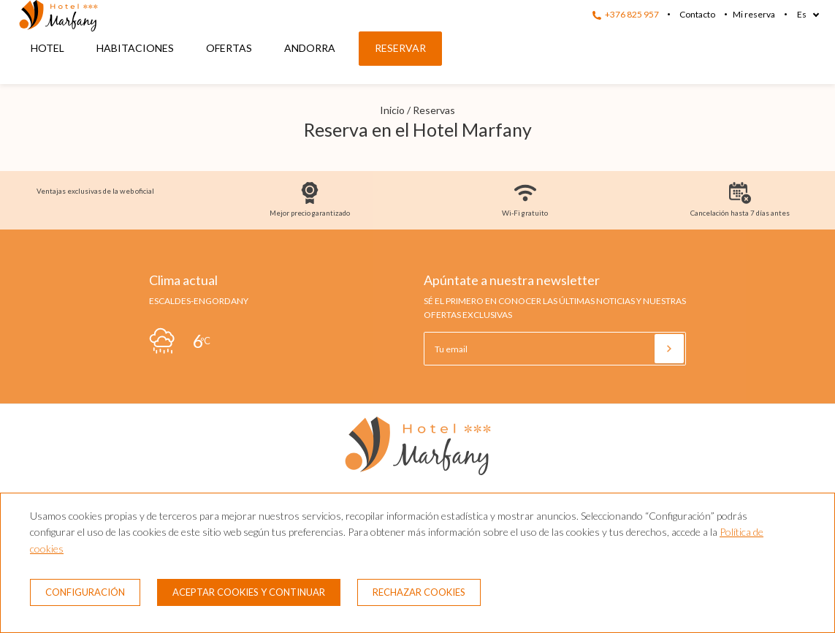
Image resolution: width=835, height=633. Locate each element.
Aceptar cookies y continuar (248, 592)
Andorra (309, 48)
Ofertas (229, 48)
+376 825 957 (625, 14)
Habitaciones (135, 48)
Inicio (392, 110)
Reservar (400, 48)
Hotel (47, 48)
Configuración (85, 592)
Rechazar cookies (419, 592)
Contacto (697, 14)
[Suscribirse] (669, 348)
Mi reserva (754, 14)
